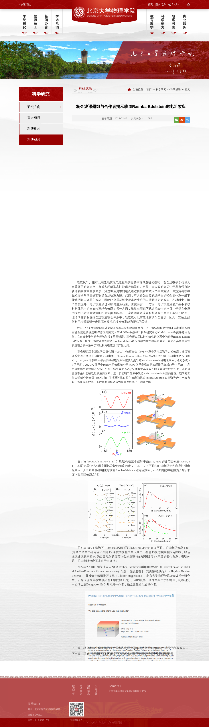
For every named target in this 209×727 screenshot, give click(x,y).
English (176, 4)
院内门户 (160, 4)
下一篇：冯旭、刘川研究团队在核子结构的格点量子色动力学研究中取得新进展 (123, 659)
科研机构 (33, 132)
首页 (150, 4)
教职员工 (35, 23)
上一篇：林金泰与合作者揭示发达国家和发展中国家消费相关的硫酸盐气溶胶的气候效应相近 (131, 653)
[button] (188, 5)
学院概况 (24, 23)
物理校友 (173, 23)
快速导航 (26, 4)
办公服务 (184, 23)
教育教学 (151, 23)
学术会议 (81, 716)
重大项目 (33, 121)
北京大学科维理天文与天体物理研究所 (127, 718)
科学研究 (162, 23)
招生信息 (96, 716)
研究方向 (33, 110)
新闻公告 (46, 23)
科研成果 (33, 142)
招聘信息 (88, 716)
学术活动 (57, 23)
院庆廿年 (73, 716)
